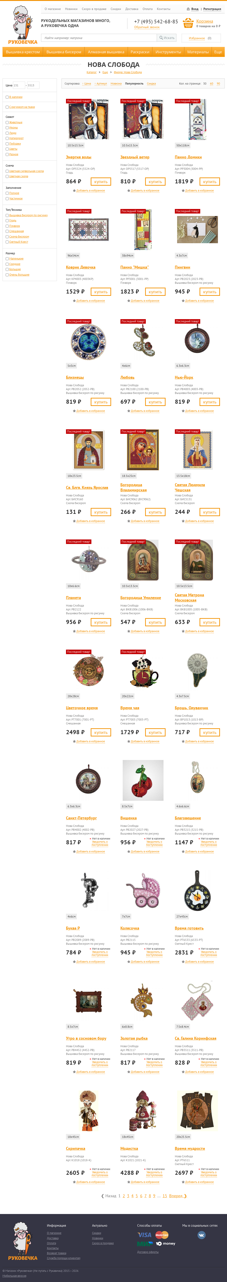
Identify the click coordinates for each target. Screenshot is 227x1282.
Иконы (13, 127)
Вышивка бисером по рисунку (28, 215)
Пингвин (182, 267)
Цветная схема (18, 176)
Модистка (129, 1148)
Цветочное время (82, 707)
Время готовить (189, 928)
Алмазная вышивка (106, 51)
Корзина (204, 21)
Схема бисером (19, 236)
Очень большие (19, 275)
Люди (12, 133)
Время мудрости (190, 1148)
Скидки (116, 9)
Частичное (16, 198)
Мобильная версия (14, 1276)
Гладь (12, 220)
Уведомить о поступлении (100, 843)
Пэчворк (14, 226)
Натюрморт (16, 138)
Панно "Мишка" (134, 267)
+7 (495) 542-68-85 (156, 21)
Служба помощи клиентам (63, 1258)
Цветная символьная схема (26, 171)
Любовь (127, 377)
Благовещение (188, 818)
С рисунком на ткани (22, 107)
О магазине (53, 9)
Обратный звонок (147, 27)
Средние (14, 264)
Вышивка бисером (63, 51)
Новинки (71, 9)
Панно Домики (188, 157)
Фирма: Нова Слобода (128, 72)
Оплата (148, 9)
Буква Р (73, 928)
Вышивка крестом (23, 51)
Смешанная (16, 231)
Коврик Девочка (80, 267)
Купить (100, 181)
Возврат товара (56, 1253)
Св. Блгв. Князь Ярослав (87, 487)
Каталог (92, 72)
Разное (13, 154)
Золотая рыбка (134, 1038)
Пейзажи (15, 144)
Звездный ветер (134, 157)
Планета (73, 597)
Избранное (197, 38)
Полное (14, 193)
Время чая (129, 707)
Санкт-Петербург (81, 818)
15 (165, 1195)
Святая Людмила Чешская (190, 487)
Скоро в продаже (94, 9)
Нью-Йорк (184, 377)
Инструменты (168, 51)
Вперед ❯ (178, 1195)
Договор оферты (148, 1252)
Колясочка (129, 928)
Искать (169, 37)
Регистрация (212, 9)
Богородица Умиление (140, 597)
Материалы (198, 51)
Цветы (13, 149)
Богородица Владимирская (133, 487)
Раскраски (140, 51)
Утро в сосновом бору (86, 1038)
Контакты (163, 9)
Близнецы (75, 377)
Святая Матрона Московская (189, 597)
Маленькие (16, 258)
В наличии (15, 97)
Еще (218, 51)
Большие (15, 269)
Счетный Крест (18, 242)
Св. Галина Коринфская (195, 1038)
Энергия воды (78, 157)
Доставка (131, 9)
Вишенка (128, 818)
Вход (194, 9)
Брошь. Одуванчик (191, 707)
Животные (15, 122)
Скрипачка (75, 1148)
